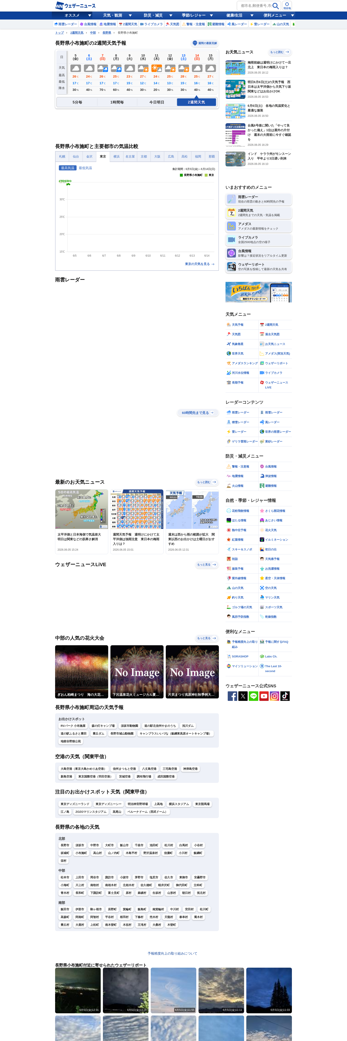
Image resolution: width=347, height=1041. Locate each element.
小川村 (183, 853)
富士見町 (114, 893)
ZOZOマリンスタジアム (90, 811)
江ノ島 (65, 811)
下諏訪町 (96, 893)
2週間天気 (76, 32)
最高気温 (67, 168)
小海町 (65, 885)
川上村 (79, 885)
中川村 (174, 909)
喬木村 (198, 917)
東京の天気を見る (200, 264)
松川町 (204, 909)
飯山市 (124, 845)
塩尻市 (154, 877)
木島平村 (131, 853)
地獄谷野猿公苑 (71, 741)
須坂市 (79, 845)
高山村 (97, 853)
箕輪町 (127, 909)
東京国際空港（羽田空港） (95, 776)
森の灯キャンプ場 (103, 725)
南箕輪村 (158, 909)
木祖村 (127, 924)
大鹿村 (79, 924)
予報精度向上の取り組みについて (172, 953)
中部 (93, 32)
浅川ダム (188, 725)
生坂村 (156, 893)
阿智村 (94, 917)
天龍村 (168, 917)
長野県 (106, 32)
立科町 (198, 885)
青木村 (65, 893)
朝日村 (186, 893)
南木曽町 (111, 924)
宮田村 (189, 909)
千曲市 (139, 845)
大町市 (109, 845)
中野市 (94, 845)
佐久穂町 (146, 885)
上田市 (79, 877)
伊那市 (79, 909)
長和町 (79, 893)
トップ (59, 32)
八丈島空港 (149, 768)
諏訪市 (109, 877)
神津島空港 (190, 768)
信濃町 (168, 853)
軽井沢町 (164, 885)
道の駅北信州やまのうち (160, 725)
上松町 (94, 924)
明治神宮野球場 (138, 804)
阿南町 (79, 917)
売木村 (154, 917)
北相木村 (128, 885)
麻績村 (142, 893)
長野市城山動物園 (121, 733)
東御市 (183, 877)
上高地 (158, 804)
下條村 (139, 917)
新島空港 (66, 776)
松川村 (168, 845)
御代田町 (181, 885)
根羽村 (124, 917)
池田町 (154, 845)
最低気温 (85, 168)
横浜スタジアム (179, 804)
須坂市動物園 (129, 725)
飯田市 (65, 909)
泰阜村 (183, 917)
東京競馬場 (202, 804)
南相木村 (111, 885)
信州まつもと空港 (124, 768)
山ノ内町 (114, 853)
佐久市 (168, 877)
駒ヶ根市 (96, 909)
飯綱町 (198, 853)
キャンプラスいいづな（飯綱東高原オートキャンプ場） (176, 733)
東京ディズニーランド (75, 804)
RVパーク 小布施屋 (73, 725)
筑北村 (201, 893)
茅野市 (139, 877)
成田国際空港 (166, 776)
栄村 (63, 860)
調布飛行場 (144, 776)
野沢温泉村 (150, 853)
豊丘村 (65, 924)
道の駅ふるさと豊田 (74, 733)
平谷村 (109, 917)
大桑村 (156, 924)
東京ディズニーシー (108, 804)
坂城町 (65, 853)
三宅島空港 (170, 768)
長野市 (65, 845)
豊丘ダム (98, 733)
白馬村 (183, 845)
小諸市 (124, 877)
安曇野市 (200, 877)
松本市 (65, 877)
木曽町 (171, 924)
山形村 (171, 893)
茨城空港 (125, 776)
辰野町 (112, 909)
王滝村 (142, 924)
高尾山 (117, 811)
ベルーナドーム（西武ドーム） (147, 811)
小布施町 (81, 853)
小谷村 (198, 845)
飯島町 (142, 909)
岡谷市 (94, 877)
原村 (128, 893)
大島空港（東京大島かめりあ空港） (84, 768)
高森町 (65, 917)
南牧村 (94, 885)
